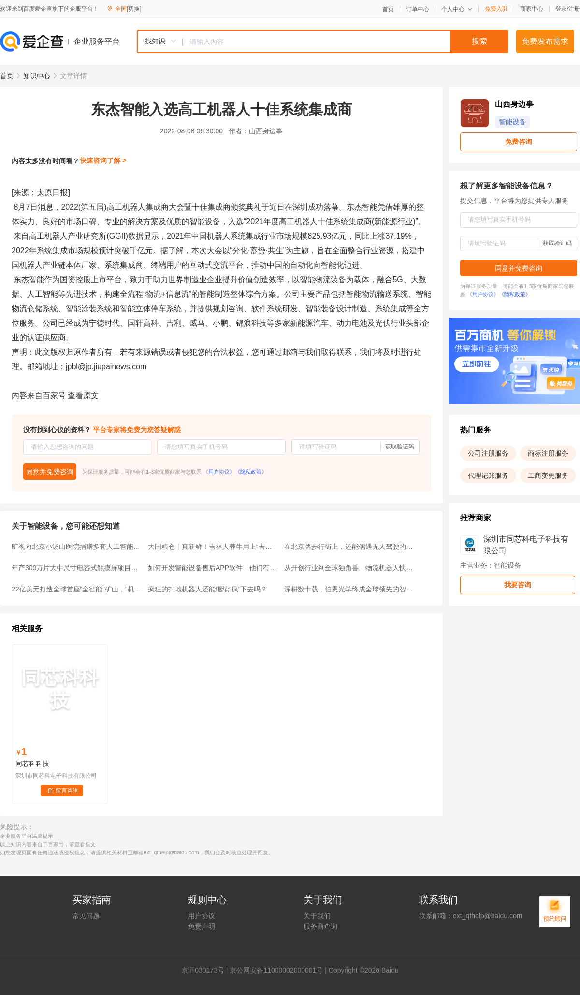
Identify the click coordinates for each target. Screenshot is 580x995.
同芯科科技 (32, 763)
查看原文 (83, 395)
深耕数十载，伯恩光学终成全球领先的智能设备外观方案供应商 (349, 589)
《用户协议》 (219, 472)
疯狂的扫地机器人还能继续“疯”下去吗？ (207, 589)
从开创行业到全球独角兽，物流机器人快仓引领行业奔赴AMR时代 (349, 568)
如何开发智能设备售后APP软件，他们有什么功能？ (213, 568)
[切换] (134, 8)
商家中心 (531, 9)
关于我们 (317, 916)
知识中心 (36, 75)
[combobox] (322, 41)
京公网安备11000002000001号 (276, 970)
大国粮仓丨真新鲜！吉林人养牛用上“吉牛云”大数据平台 (213, 546)
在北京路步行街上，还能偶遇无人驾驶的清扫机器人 (349, 546)
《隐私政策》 (251, 472)
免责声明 (201, 926)
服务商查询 (320, 926)
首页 (388, 9)
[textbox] (345, 41)
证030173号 (206, 970)
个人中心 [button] (457, 9)
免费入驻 (496, 9)
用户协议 (201, 916)
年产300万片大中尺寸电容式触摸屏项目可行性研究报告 (77, 568)
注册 (574, 8)
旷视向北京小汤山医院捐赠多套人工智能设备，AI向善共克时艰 (77, 546)
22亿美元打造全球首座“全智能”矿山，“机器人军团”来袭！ (77, 589)
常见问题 (86, 916)
